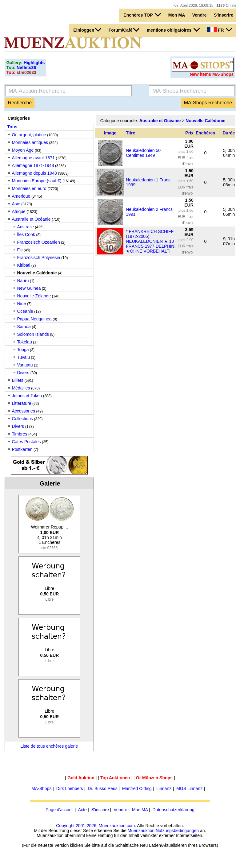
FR (219, 30)
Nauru (23, 280)
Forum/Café (124, 30)
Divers (23, 372)
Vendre (199, 15)
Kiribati (23, 265)
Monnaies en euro (29, 188)
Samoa (23, 326)
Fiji (19, 249)
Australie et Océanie (31, 219)
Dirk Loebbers (69, 788)
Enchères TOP (142, 15)
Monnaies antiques (30, 142)
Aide (82, 809)
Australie (25, 226)
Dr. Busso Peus (103, 788)
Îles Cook (26, 234)
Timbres (19, 434)
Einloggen (88, 30)
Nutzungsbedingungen (177, 830)
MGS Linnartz (189, 788)
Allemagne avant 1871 (33, 157)
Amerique (21, 196)
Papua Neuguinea (34, 318)
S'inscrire (223, 15)
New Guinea (29, 288)
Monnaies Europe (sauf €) (36, 180)
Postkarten (22, 449)
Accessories (23, 411)
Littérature (21, 403)
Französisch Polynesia (38, 257)
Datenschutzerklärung (173, 809)
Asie (16, 203)
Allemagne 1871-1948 (33, 165)
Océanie (25, 311)
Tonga (23, 349)
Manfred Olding (137, 788)
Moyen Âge (23, 150)
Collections (22, 418)
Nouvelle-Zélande (34, 295)
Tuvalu (23, 357)
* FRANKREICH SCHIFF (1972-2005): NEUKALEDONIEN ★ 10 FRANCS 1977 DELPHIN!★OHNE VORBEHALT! (150, 241)
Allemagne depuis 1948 (34, 173)
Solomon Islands (33, 334)
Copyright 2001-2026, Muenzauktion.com (95, 825)
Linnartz (164, 788)
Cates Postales (26, 441)
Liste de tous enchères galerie (49, 746)
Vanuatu (25, 364)
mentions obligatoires (173, 30)
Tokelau (24, 341)
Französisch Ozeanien (38, 242)
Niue (21, 303)
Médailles (21, 387)
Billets (17, 380)
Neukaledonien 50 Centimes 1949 (143, 153)
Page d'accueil (60, 809)
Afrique (18, 211)
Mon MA (176, 15)
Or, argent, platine (29, 134)
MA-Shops (41, 788)
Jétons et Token (27, 395)
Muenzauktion (141, 830)
